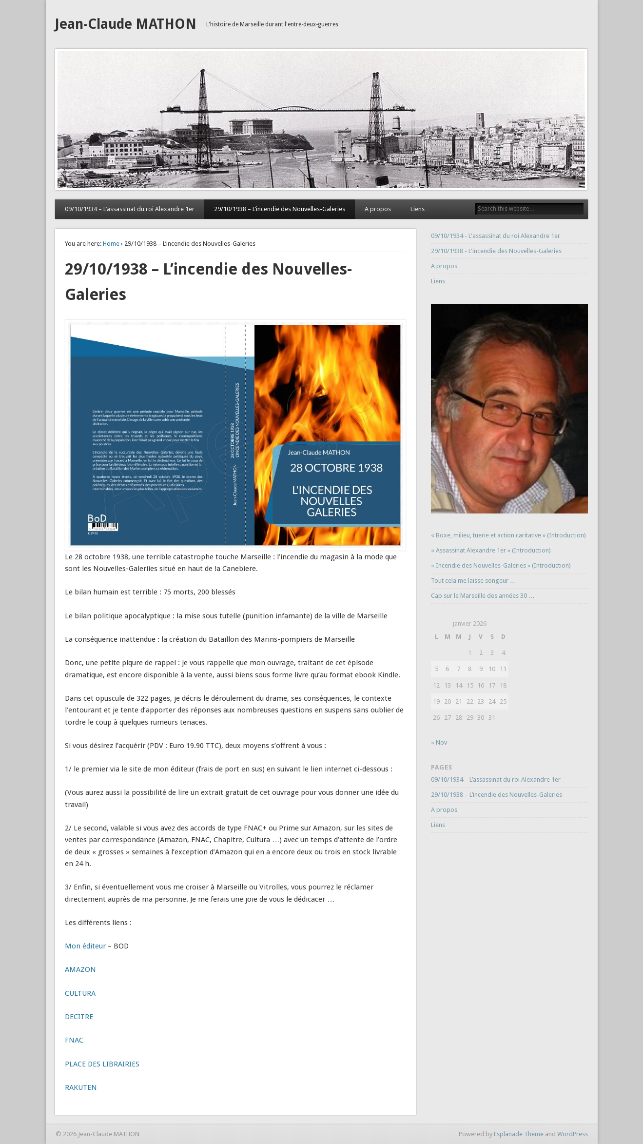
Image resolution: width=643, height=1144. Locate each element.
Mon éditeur (85, 946)
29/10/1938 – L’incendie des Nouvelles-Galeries (279, 209)
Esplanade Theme (519, 1134)
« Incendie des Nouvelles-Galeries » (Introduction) (501, 565)
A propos (378, 209)
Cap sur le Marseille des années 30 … (483, 595)
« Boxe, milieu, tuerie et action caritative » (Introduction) (508, 535)
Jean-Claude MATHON (125, 24)
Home (111, 243)
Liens (417, 209)
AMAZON (80, 969)
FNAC (74, 1040)
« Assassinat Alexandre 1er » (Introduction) (491, 550)
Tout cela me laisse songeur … (473, 580)
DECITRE (79, 1016)
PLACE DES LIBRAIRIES (102, 1064)
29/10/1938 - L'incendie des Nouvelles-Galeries (496, 251)
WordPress (572, 1134)
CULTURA (80, 993)
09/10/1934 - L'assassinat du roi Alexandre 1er (495, 235)
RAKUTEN (81, 1087)
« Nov (439, 742)
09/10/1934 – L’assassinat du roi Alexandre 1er (130, 209)
